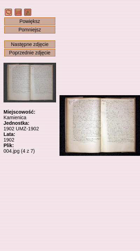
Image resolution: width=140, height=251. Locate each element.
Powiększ (29, 21)
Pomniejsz (30, 29)
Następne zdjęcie (29, 44)
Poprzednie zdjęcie (29, 52)
